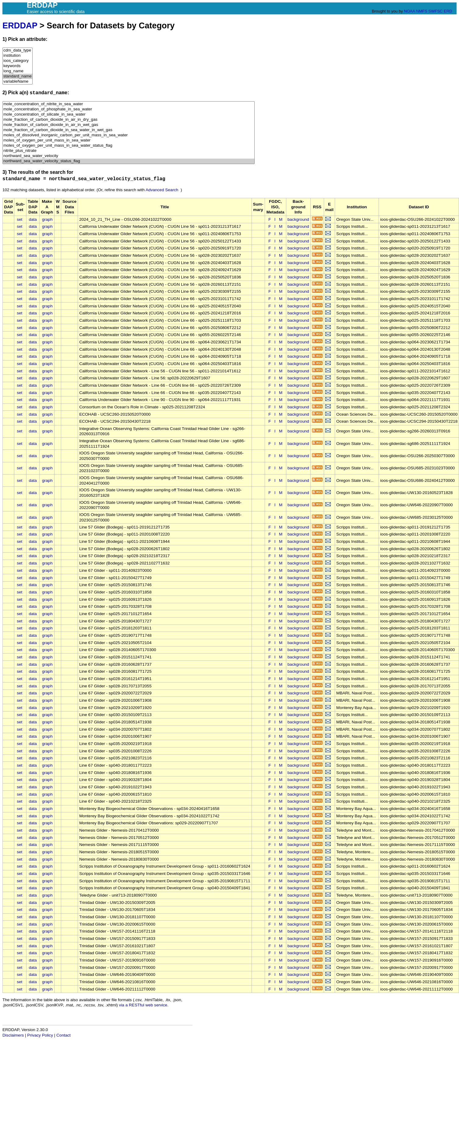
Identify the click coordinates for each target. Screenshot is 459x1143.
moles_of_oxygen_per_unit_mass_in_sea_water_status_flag (128, 145)
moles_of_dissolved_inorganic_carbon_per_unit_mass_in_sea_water (128, 135)
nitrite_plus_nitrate (128, 150)
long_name (17, 71)
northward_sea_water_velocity (128, 156)
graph (47, 219)
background (298, 219)
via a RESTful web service (143, 1005)
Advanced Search (162, 190)
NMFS (421, 11)
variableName (17, 81)
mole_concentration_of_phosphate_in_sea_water (128, 109)
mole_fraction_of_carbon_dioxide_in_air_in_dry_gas (128, 119)
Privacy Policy (40, 1035)
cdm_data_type (17, 50)
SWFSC (436, 11)
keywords (17, 66)
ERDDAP (19, 25)
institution (17, 55)
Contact (63, 1035)
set (19, 219)
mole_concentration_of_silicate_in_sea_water (128, 114)
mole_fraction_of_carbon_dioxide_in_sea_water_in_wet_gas (128, 130)
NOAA (409, 11)
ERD (448, 11)
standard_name (17, 76)
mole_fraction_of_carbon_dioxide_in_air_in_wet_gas (128, 124)
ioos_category (17, 60)
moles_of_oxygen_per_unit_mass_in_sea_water (128, 140)
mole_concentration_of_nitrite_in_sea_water (128, 104)
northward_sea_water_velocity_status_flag (128, 161)
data (33, 219)
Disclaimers (13, 1035)
